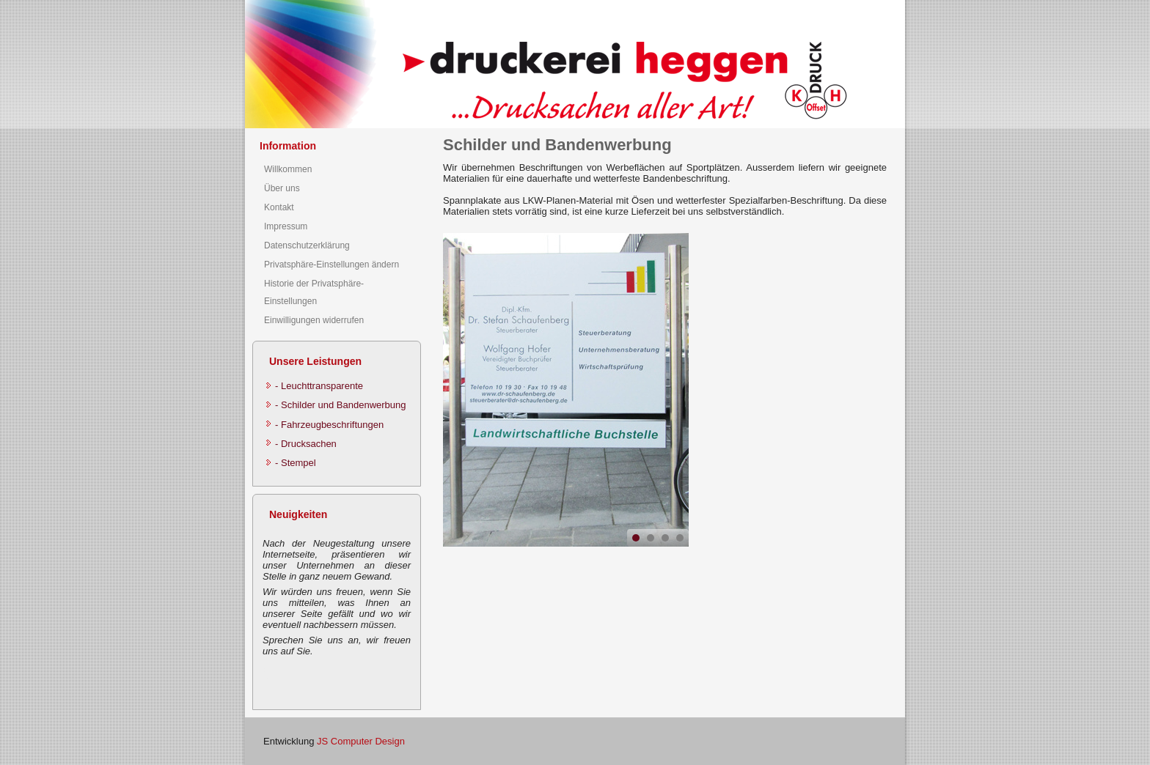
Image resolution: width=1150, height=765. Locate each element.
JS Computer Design (361, 741)
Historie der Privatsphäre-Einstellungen (314, 292)
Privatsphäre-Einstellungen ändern (331, 264)
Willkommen (288, 169)
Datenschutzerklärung (307, 245)
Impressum (285, 226)
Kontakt (279, 207)
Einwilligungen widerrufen (314, 320)
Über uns (282, 188)
